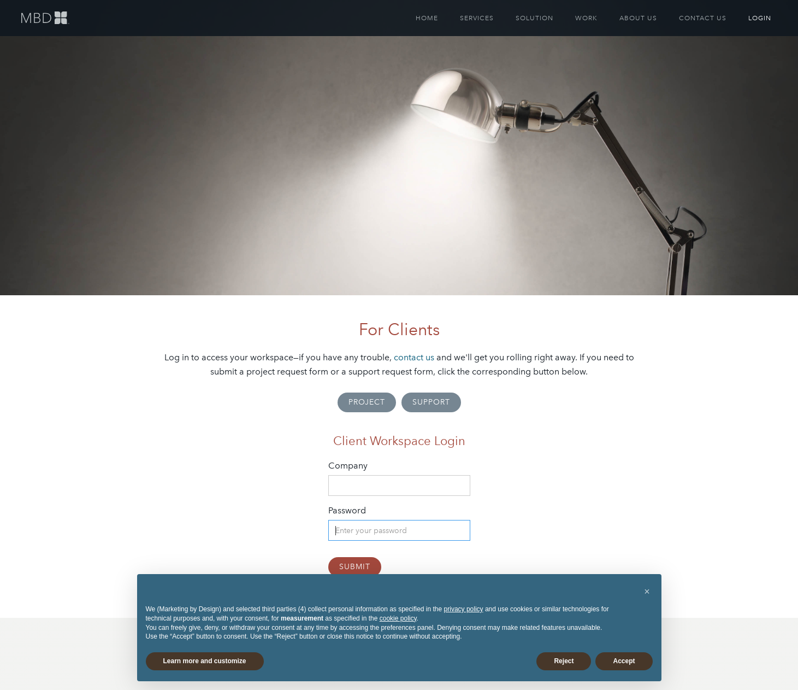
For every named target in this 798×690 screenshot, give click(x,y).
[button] (647, 591)
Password (347, 510)
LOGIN (759, 18)
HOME (427, 18)
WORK (586, 18)
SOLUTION (534, 18)
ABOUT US (638, 18)
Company (348, 465)
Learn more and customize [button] (204, 661)
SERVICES (477, 18)
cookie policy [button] (398, 618)
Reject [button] (564, 661)
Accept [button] (624, 661)
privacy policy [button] (463, 609)
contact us (414, 357)
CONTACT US (702, 18)
